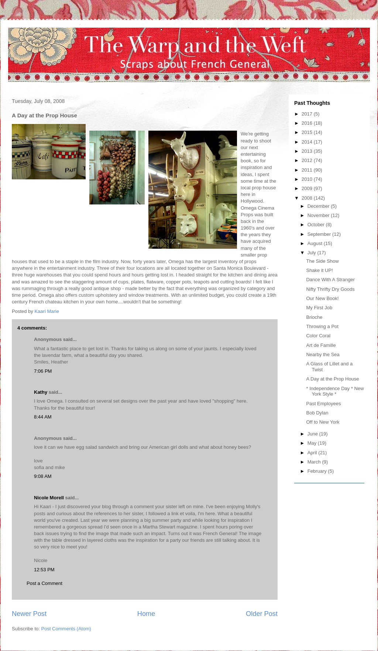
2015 (308, 132)
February (317, 471)
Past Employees (323, 403)
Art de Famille (321, 345)
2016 (308, 123)
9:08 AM (43, 476)
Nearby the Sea (322, 354)
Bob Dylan (317, 413)
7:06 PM (43, 371)
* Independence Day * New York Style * (335, 391)
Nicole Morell (49, 497)
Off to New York (322, 422)
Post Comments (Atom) (66, 628)
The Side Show (322, 261)
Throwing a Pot (322, 326)
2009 (308, 188)
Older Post (262, 613)
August (315, 243)
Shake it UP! (319, 270)
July (312, 252)
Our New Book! (322, 298)
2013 (308, 151)
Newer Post (29, 613)
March (314, 462)
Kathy (40, 392)
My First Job (319, 307)
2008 (308, 198)
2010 (308, 179)
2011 (308, 170)
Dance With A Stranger (330, 279)
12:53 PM (44, 569)
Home (146, 613)
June (313, 434)
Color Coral (318, 335)
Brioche (314, 317)
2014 (308, 142)
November (319, 215)
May (312, 443)
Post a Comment (44, 583)
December (319, 206)
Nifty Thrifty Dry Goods (330, 289)
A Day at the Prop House (332, 379)
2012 (308, 160)
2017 (308, 114)
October (316, 224)
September (319, 234)
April (313, 452)
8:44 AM (43, 417)
